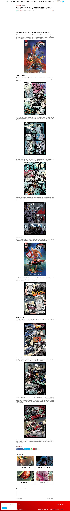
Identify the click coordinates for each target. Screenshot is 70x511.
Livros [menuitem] (32, 1)
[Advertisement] (35, 21)
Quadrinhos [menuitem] (23, 1)
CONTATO (62, 509)
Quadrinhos (23, 5)
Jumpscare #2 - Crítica (44, 482)
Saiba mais (8, 505)
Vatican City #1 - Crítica (25, 467)
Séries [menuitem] (14, 1)
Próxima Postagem (50, 498)
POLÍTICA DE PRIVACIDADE (54, 509)
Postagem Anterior (20, 498)
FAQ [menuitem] (53, 1)
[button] (61, 1)
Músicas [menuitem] (36, 1)
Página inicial (18, 5)
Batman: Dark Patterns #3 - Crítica (44, 467)
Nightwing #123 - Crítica (25, 482)
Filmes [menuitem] (18, 1)
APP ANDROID (40, 509)
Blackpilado (46, 509)
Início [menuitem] (11, 1)
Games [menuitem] (28, 1)
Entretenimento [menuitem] (48, 1)
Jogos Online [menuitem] (41, 1)
